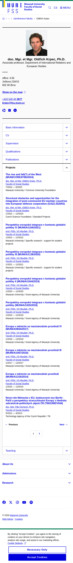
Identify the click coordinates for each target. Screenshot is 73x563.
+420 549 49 (12, 99)
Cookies (19, 519)
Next (63, 424)
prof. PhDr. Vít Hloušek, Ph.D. (20, 231)
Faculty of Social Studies (17, 184)
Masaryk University (19, 515)
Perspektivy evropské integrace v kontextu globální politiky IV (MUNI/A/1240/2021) (35, 226)
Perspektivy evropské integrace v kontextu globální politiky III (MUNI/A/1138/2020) (35, 253)
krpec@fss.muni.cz (13, 102)
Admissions (9, 473)
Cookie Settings (17, 546)
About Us (7, 464)
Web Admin (7, 519)
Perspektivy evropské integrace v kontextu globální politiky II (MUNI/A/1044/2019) (35, 280)
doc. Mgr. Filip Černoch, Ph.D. (20, 407)
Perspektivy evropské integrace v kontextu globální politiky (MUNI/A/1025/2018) (35, 304)
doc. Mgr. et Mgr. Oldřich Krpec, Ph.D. (24, 181)
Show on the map (14, 92)
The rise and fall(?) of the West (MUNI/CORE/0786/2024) (23, 176)
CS (56, 7)
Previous (12, 424)
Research (7, 482)
